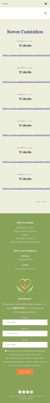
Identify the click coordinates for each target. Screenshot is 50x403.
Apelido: (25, 329)
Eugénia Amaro (14, 13)
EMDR (25, 235)
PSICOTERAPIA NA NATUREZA (25, 242)
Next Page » (42, 202)
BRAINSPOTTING (25, 228)
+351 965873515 (25, 260)
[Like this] (25, 45)
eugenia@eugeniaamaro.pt (25, 269)
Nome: (25, 318)
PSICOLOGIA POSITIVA (25, 231)
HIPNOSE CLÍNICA (25, 239)
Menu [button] (5, 4)
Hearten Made (26, 398)
